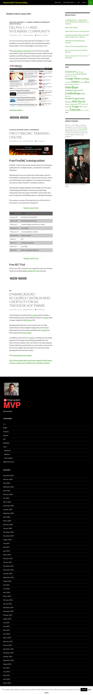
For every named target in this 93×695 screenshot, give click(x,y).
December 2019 (8, 532)
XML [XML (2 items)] (66, 112)
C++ (25, 22)
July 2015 (6, 622)
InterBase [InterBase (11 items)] (71, 87)
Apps (83, 2)
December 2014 (8, 649)
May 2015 (6, 630)
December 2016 (8, 566)
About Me (58, 2)
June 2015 (6, 626)
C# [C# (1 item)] (71, 76)
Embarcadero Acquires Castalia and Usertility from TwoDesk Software (29, 300)
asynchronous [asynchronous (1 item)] (68, 74)
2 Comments (41, 141)
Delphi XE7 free (33, 271)
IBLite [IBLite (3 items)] (86, 82)
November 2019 (8, 536)
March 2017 (7, 555)
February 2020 (8, 524)
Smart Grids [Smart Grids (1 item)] (85, 104)
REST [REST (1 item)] (76, 104)
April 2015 (6, 634)
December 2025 (8, 475)
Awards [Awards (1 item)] (74, 74)
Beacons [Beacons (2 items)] (84, 74)
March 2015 (7, 638)
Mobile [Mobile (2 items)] (83, 94)
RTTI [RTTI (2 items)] (80, 104)
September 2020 (8, 513)
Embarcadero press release (22, 355)
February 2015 (8, 641)
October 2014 (7, 656)
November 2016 (8, 570)
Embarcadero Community (21, 51)
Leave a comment (42, 35)
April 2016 (6, 592)
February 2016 (8, 600)
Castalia (35, 315)
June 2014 (6, 671)
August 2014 (7, 664)
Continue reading (16, 110)
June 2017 (6, 543)
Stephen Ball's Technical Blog (15, 2)
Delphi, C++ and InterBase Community (29, 29)
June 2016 (6, 589)
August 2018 (7, 539)
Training (14, 278)
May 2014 (6, 675)
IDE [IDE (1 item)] (66, 84)
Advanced (12, 22)
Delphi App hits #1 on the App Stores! (77, 31)
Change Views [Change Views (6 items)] (72, 78)
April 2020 (6, 517)
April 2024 (6, 483)
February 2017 (8, 558)
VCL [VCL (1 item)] (82, 110)
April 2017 (6, 551)
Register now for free (31, 208)
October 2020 (7, 509)
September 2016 (8, 577)
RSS (79, 2)
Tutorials (24, 117)
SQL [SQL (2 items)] (69, 107)
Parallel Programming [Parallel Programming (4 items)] (74, 98)
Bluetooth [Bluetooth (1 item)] (67, 76)
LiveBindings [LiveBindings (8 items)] (72, 93)
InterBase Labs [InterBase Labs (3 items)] (71, 90)
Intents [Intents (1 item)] (77, 84)
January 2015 (7, 645)
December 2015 (8, 607)
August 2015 (7, 619)
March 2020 (7, 521)
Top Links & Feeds (68, 2)
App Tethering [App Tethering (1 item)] (79, 72)
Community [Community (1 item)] (68, 82)
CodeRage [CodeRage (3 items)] (85, 79)
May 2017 (6, 547)
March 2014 (7, 683)
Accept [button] (84, 689)
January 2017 (7, 562)
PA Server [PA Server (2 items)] (68, 102)
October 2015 (7, 615)
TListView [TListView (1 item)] (84, 106)
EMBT (5, 428)
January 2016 (7, 604)
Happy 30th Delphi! (71, 27)
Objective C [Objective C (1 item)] (68, 96)
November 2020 (8, 506)
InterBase (36, 22)
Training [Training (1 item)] (67, 110)
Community (14, 117)
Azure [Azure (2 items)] (78, 74)
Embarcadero (26, 333)
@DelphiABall (7, 411)
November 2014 (8, 653)
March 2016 (7, 596)
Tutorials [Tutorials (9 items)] (74, 109)
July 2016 (6, 585)
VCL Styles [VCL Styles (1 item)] (86, 110)
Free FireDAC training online (29, 135)
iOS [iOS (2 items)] (79, 90)
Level (4, 447)
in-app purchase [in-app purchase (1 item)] (71, 84)
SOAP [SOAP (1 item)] (66, 106)
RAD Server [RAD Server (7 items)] (79, 101)
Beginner (20, 22)
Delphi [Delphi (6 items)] (75, 81)
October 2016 (7, 573)
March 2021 (7, 502)
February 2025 (8, 479)
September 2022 (8, 487)
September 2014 (8, 660)
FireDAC (26, 130)
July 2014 (6, 668)
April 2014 (6, 679)
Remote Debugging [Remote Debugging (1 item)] (70, 104)
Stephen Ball (29, 35)
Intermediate (45, 22)
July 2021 (6, 498)
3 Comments (41, 309)
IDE (10, 290)
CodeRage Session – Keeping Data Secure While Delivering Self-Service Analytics (77, 22)
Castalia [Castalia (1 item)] (74, 76)
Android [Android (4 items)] (69, 71)
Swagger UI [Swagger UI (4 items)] (77, 106)
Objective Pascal (15, 24)
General (29, 22)
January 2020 (7, 528)
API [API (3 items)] (74, 72)
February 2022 (8, 494)
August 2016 (7, 581)
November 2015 (8, 611)
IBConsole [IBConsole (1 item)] (81, 82)
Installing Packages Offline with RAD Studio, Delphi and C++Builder (77, 36)
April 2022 (6, 490)
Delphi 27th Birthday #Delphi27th (76, 46)
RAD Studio (27, 320)
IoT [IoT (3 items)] (81, 90)
